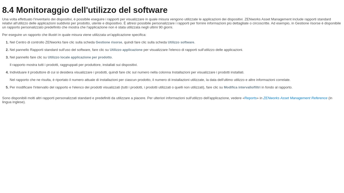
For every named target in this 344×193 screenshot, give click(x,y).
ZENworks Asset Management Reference (295, 98)
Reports (251, 98)
